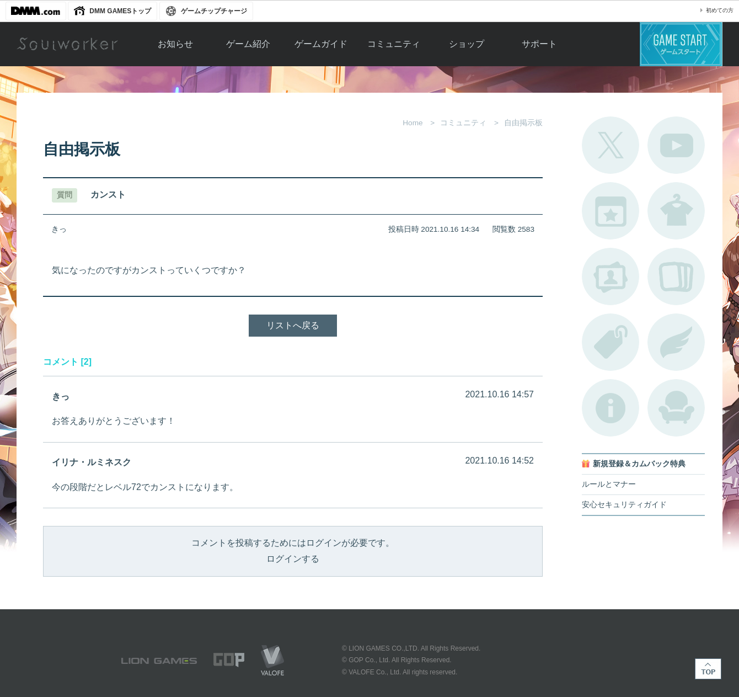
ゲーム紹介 (248, 44)
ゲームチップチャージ (214, 11)
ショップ (466, 44)
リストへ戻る (292, 325)
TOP (708, 668)
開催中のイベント (610, 211)
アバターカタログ (676, 211)
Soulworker (67, 44)
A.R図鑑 (676, 276)
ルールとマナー (609, 484)
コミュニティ (393, 44)
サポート (539, 44)
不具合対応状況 (610, 408)
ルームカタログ (676, 408)
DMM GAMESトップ (120, 11)
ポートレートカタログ (610, 276)
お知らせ (175, 44)
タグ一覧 (610, 342)
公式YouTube (676, 145)
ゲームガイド (320, 44)
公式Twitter (610, 145)
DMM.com (36, 11)
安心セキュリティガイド (624, 505)
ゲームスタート (681, 44)
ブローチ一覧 (676, 342)
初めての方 (719, 10)
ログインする (292, 558)
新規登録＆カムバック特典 (639, 464)
